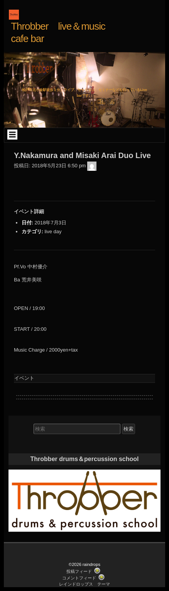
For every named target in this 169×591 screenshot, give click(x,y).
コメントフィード (79, 578)
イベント (24, 378)
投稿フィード (79, 571)
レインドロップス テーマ (84, 584)
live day (52, 231)
